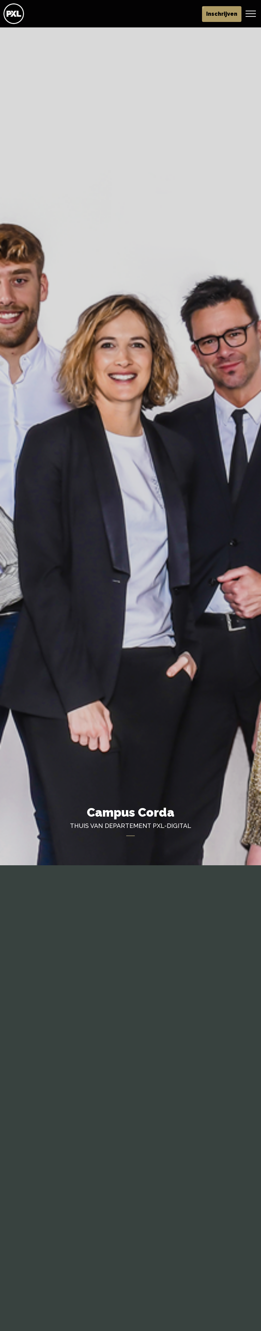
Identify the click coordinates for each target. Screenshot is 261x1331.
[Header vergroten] (250, 13)
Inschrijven (222, 14)
